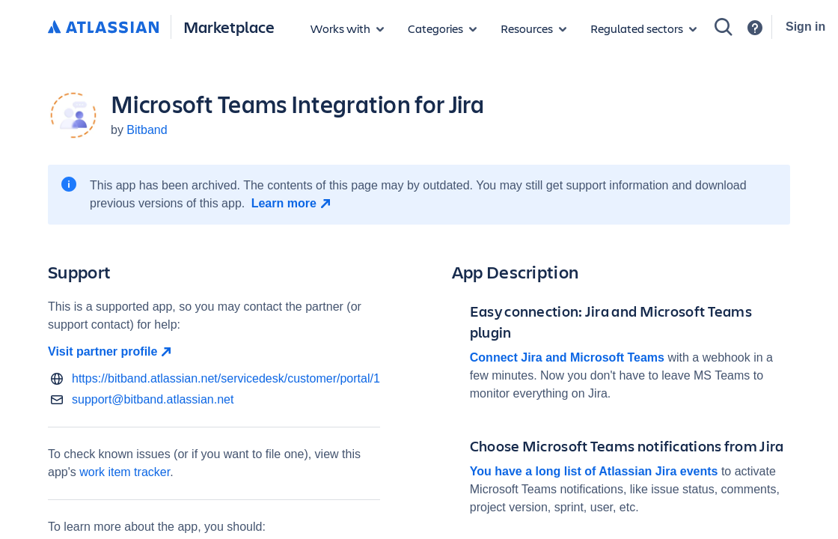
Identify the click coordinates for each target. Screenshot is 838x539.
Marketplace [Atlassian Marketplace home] (229, 26)
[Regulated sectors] (643, 28)
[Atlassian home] (103, 28)
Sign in (805, 26)
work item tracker (124, 472)
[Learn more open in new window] (292, 204)
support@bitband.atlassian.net (152, 399)
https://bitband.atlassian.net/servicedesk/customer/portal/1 (226, 378)
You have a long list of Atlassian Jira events (594, 471)
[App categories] (442, 28)
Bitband (146, 130)
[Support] (754, 27)
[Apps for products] (347, 28)
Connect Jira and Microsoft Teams (567, 357)
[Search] (723, 27)
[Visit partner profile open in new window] (214, 352)
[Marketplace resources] (533, 28)
